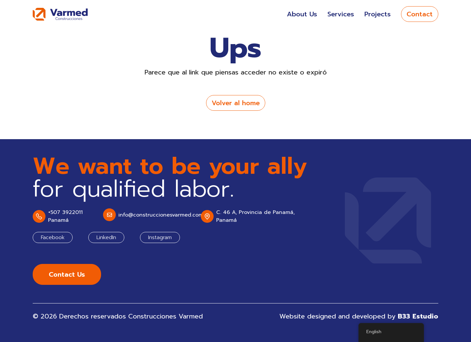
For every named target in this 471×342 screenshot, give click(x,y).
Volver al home (236, 103)
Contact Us (67, 274)
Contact (420, 14)
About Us (302, 14)
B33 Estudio (418, 316)
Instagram (160, 237)
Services (340, 14)
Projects (377, 14)
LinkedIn (106, 237)
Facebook (52, 237)
